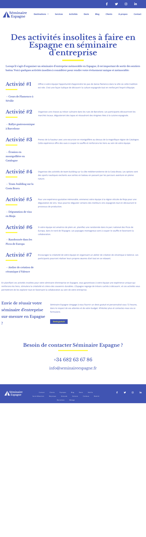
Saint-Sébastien (38, 396)
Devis (86, 14)
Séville (90, 392)
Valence (75, 396)
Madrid (96, 396)
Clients (109, 14)
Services (59, 14)
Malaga (72, 400)
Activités (73, 14)
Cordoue (86, 396)
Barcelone (60, 400)
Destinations (41, 14)
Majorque (52, 396)
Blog (97, 14)
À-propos (123, 14)
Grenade (64, 396)
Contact (137, 14)
